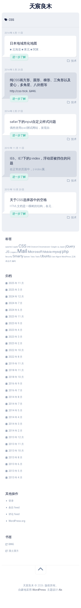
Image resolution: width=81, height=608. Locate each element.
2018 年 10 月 (16, 377)
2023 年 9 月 (15, 323)
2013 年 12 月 (16, 437)
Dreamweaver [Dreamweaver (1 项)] (44, 247)
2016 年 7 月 (15, 390)
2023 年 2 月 (15, 343)
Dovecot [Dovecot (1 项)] (34, 247)
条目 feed (14, 507)
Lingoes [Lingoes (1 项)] (13, 252)
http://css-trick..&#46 (23, 91)
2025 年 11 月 (16, 283)
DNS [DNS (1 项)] (29, 247)
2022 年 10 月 (16, 350)
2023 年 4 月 (15, 329)
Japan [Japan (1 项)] (62, 247)
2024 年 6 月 (15, 309)
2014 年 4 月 (15, 417)
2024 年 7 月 (15, 303)
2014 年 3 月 (15, 423)
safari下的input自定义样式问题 (33, 122)
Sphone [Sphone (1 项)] (27, 257)
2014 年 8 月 (15, 397)
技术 (74, 60)
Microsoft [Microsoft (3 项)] (35, 252)
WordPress (39, 589)
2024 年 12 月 (16, 296)
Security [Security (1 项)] (8, 257)
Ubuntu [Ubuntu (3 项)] (45, 256)
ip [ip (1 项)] (58, 247)
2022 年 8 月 (15, 356)
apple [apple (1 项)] (15, 247)
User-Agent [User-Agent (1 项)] (56, 257)
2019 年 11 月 (16, 363)
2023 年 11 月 (16, 316)
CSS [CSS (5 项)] (22, 246)
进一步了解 (19, 57)
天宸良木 (40, 6)
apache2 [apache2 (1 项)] (9, 247)
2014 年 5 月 (15, 410)
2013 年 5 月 (15, 470)
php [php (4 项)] (65, 251)
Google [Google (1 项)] (54, 247)
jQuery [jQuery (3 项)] (70, 246)
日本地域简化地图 (23, 43)
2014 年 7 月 (15, 403)
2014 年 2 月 (15, 430)
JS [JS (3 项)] (7, 252)
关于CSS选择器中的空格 (28, 200)
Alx (60, 589)
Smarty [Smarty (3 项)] (18, 256)
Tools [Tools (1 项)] (37, 257)
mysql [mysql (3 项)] (56, 252)
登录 (11, 500)
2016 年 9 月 (15, 383)
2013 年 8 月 (15, 457)
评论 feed (14, 514)
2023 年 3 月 (15, 336)
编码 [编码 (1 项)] (14, 261)
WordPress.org (17, 520)
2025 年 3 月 (15, 289)
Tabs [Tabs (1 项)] (32, 257)
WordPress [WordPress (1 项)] (66, 257)
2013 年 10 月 (16, 450)
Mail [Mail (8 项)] (22, 251)
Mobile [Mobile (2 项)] (47, 252)
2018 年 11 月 (16, 370)
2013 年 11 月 (16, 444)
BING (11, 544)
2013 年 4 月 (15, 477)
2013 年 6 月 (15, 464)
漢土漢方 (14, 550)
